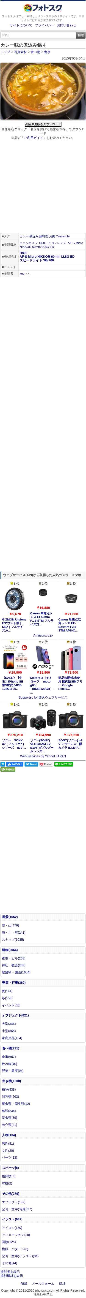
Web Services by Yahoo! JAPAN (43, 756)
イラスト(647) (12, 1219)
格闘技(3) (8, 1176)
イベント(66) (11, 1005)
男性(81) (8, 1143)
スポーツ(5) (10, 1168)
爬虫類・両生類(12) (16, 1104)
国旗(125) (9, 1242)
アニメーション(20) (16, 1235)
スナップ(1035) (13, 939)
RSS (24, 1283)
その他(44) (9, 1263)
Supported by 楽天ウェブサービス (43, 697)
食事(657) (9, 1057)
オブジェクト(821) (15, 1015)
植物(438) (9, 1089)
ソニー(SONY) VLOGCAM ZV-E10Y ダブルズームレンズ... (41, 746)
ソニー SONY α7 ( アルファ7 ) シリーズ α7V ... (14, 744)
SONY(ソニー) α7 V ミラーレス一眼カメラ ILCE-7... (70, 744)
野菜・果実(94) (13, 1071)
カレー (24, 236)
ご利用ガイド (33, 138)
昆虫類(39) (9, 1117)
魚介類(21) (9, 1125)
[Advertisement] (43, 187)
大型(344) (9, 1024)
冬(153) (7, 998)
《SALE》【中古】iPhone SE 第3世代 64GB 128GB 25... (12, 683)
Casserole (62, 236)
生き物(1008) (11, 1081)
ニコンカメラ (29, 243)
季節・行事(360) (14, 982)
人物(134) (9, 1135)
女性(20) (8, 1150)
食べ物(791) (10, 1048)
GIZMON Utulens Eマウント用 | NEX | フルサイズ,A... (14, 625)
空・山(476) (10, 925)
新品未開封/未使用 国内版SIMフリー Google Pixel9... (70, 683)
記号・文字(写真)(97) (17, 1209)
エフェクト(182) (13, 1202)
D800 (43, 243)
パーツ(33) (9, 1157)
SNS (62, 1283)
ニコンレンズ (57, 243)
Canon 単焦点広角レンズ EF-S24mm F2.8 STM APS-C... (69, 625)
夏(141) (7, 991)
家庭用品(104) (12, 1038)
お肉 (52, 236)
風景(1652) (10, 917)
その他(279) (10, 1193)
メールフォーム (43, 1283)
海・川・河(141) (13, 932)
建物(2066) (10, 950)
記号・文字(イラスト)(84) (20, 1256)
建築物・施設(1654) (16, 972)
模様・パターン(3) (15, 1249)
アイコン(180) (12, 1228)
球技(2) (7, 1183)
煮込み (33, 236)
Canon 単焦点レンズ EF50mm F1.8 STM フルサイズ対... (41, 619)
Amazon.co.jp (43, 635)
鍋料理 (43, 236)
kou (22, 273)
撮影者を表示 (10, 1272)
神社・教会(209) (13, 965)
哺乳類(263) (10, 1096)
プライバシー (44, 25)
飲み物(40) (9, 1064)
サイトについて (21, 25)
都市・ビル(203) (13, 958)
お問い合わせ (66, 25)
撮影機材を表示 (11, 1276)
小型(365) (9, 1031)
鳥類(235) (9, 1111)
